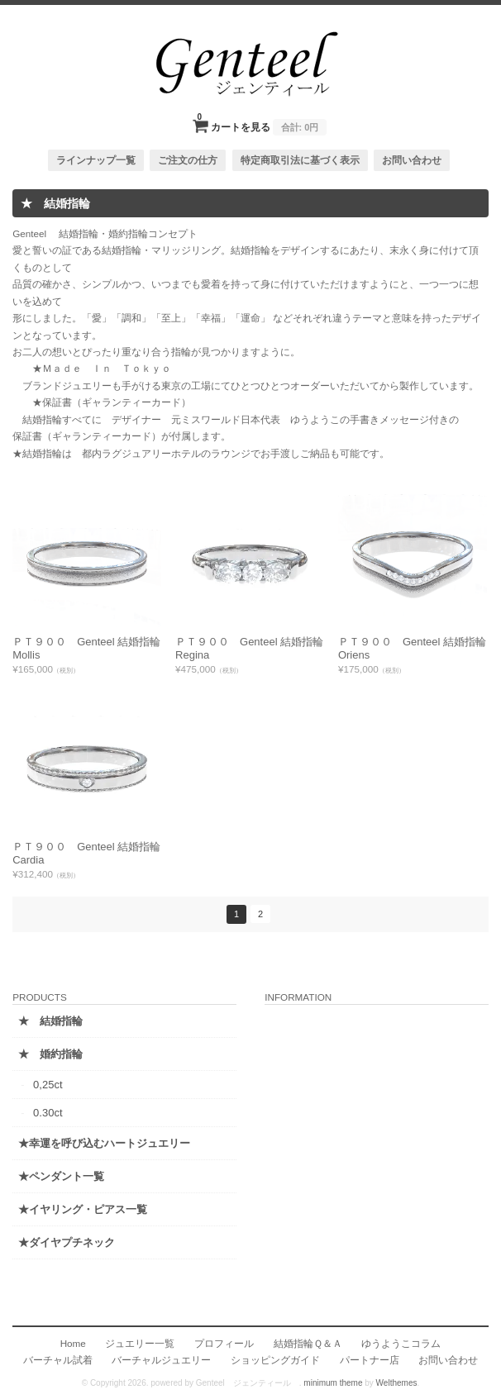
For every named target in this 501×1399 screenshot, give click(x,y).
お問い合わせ (411, 160)
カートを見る (262, 122)
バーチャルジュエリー (161, 1359)
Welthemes (397, 1382)
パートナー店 (369, 1359)
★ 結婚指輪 (50, 1021)
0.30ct (47, 1112)
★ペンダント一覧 (61, 1176)
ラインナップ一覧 (96, 160)
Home (73, 1343)
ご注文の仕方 (187, 160)
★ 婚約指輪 (50, 1054)
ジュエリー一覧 (139, 1343)
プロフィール (224, 1343)
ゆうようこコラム (401, 1343)
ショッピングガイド (275, 1359)
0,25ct (47, 1084)
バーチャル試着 (58, 1359)
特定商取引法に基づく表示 (300, 160)
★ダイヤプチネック (66, 1242)
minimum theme (332, 1382)
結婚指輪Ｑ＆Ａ (308, 1343)
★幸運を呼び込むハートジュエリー (104, 1143)
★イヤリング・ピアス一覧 (82, 1209)
